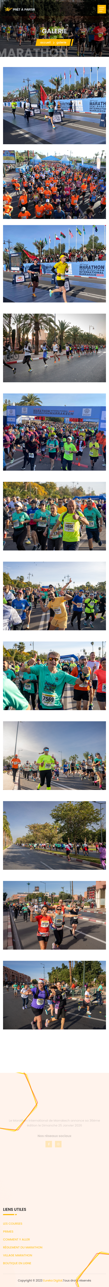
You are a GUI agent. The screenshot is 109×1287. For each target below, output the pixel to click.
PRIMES (8, 1231)
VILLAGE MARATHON (17, 1255)
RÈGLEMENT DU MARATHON (22, 1247)
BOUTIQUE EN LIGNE (17, 1263)
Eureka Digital (53, 1280)
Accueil (45, 42)
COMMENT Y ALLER (16, 1239)
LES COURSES (12, 1223)
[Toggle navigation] (101, 9)
